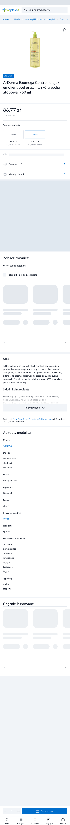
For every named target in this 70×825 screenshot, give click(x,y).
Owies (6, 519)
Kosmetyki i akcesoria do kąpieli (40, 19)
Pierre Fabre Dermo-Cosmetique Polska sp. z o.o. (32, 419)
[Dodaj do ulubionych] (64, 29)
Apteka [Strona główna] (5, 19)
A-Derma (7, 446)
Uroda (17, 19)
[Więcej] (64, 164)
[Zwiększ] (19, 811)
